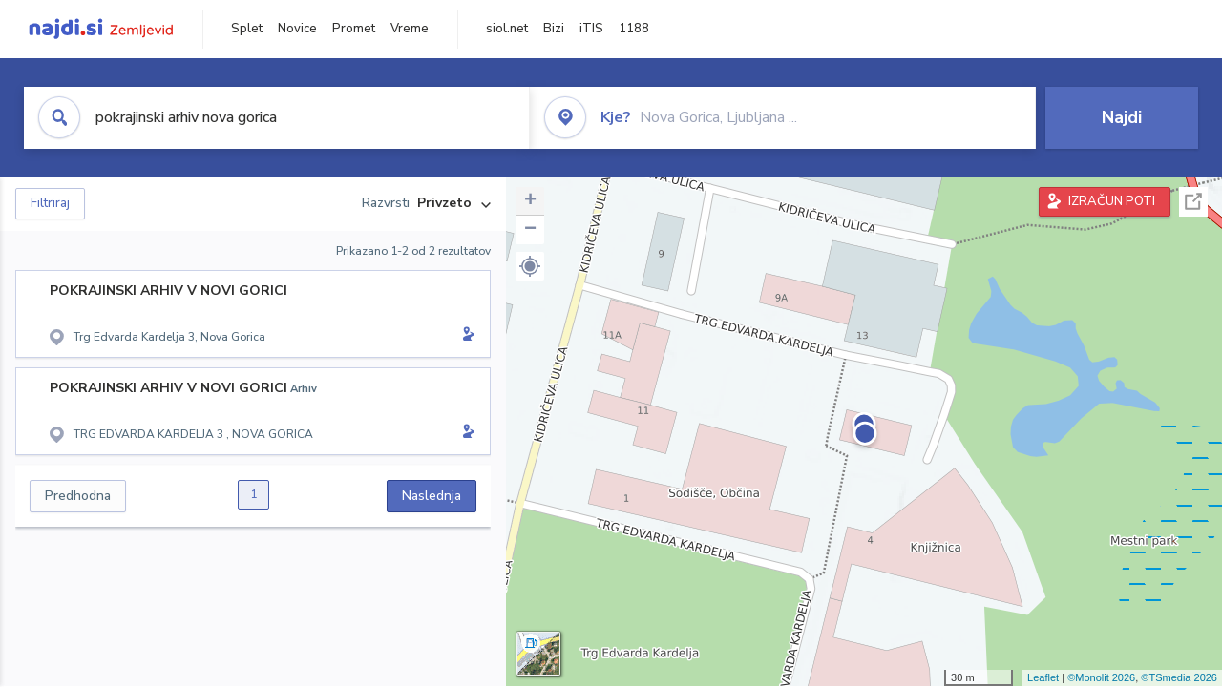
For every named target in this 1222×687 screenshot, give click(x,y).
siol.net (507, 28)
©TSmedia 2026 (1179, 677)
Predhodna (78, 496)
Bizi (553, 28)
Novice (297, 28)
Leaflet (1043, 677)
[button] (530, 266)
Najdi (1122, 117)
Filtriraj (50, 203)
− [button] (530, 230)
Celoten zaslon (1193, 202)
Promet (353, 28)
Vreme (409, 28)
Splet (247, 28)
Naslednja (431, 496)
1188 (634, 28)
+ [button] (530, 201)
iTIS (591, 28)
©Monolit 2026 (1101, 677)
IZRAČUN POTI (1111, 201)
